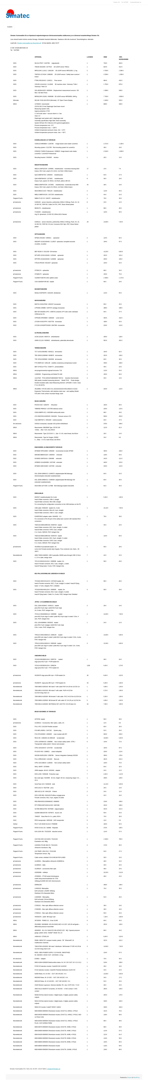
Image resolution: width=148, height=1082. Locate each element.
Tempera (129, 1077)
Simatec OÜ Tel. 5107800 (120, 2)
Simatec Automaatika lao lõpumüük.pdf (29, 43)
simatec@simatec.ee (135, 2)
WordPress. (136, 1077)
